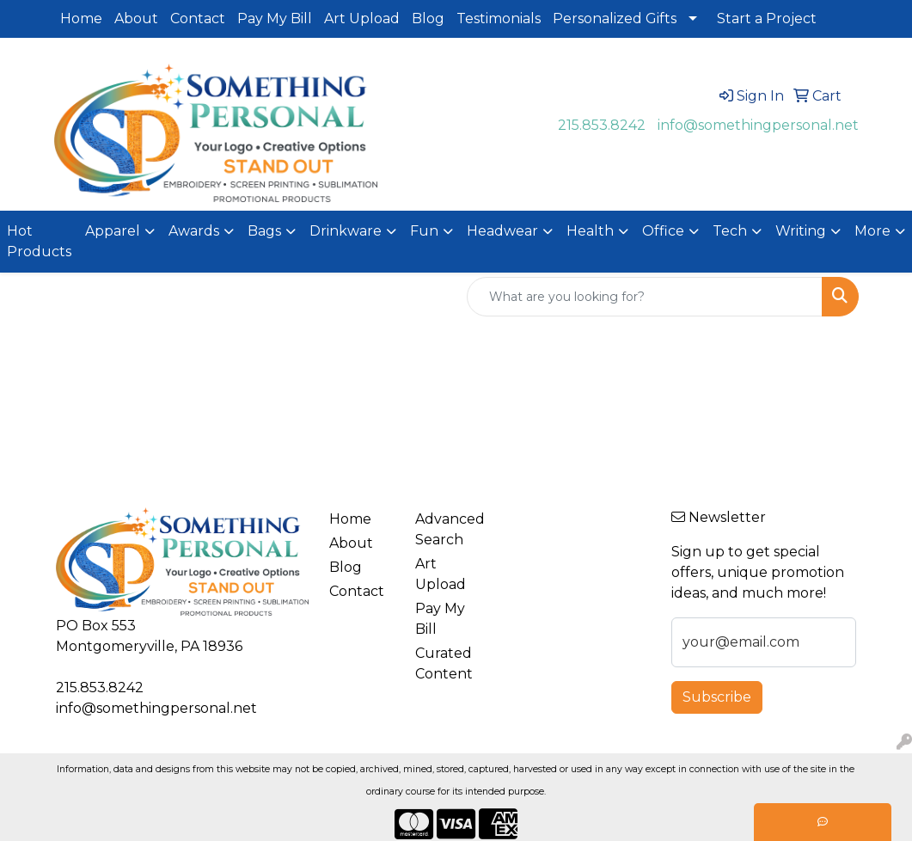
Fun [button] (424, 231)
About (136, 18)
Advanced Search (447, 529)
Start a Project (767, 18)
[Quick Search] (645, 296)
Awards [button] (193, 231)
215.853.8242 (602, 125)
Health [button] (590, 231)
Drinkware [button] (345, 231)
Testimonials (498, 18)
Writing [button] (800, 231)
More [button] (872, 231)
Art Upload (362, 18)
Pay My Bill (274, 18)
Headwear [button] (502, 231)
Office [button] (663, 231)
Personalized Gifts (614, 18)
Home (81, 18)
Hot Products (39, 241)
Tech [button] (730, 231)
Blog (428, 18)
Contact (197, 18)
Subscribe (716, 697)
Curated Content (444, 663)
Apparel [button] (112, 231)
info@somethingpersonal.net (758, 125)
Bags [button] (264, 231)
